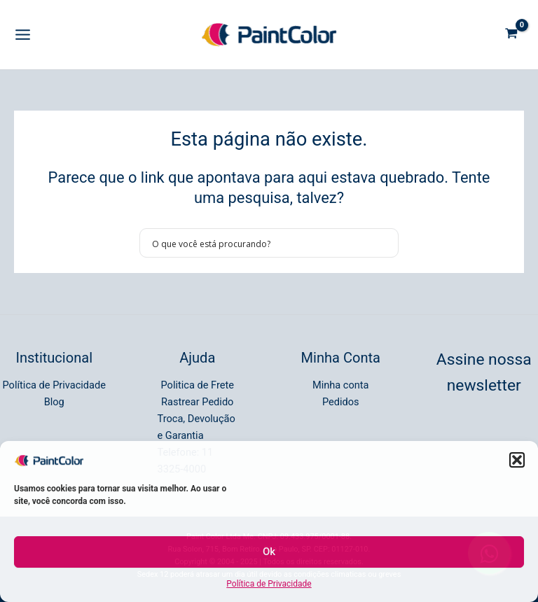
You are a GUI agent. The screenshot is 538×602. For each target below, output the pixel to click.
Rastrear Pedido (197, 402)
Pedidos (340, 402)
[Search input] (260, 242)
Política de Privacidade (268, 584)
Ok (269, 551)
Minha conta (340, 385)
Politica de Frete (197, 385)
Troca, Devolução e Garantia (196, 427)
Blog (54, 402)
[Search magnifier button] (384, 243)
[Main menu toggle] (23, 34)
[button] (517, 460)
